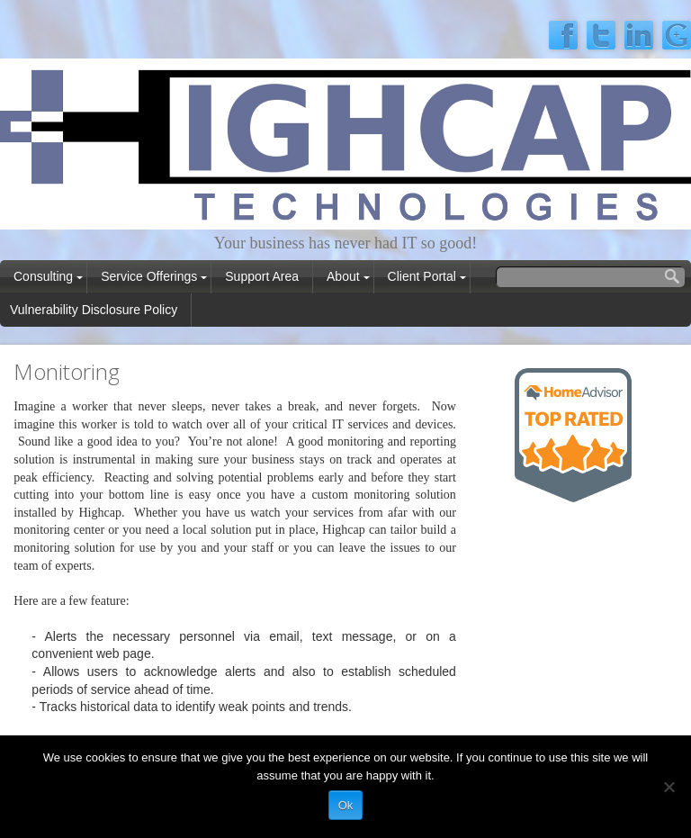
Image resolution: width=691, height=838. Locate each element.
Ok (346, 805)
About (343, 276)
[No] (669, 787)
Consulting (43, 276)
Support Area (262, 276)
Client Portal (422, 276)
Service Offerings (149, 276)
